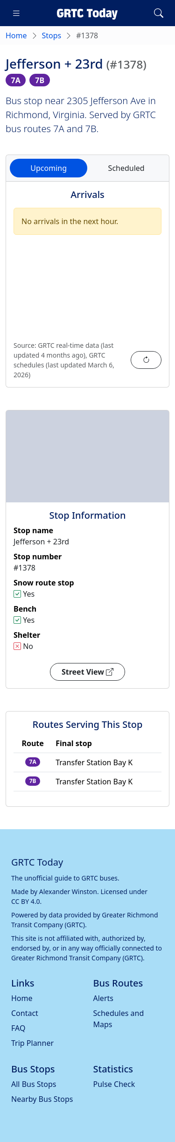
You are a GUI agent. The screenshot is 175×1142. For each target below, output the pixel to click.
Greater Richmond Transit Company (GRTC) (77, 957)
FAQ (18, 1028)
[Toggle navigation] (16, 13)
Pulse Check (114, 1084)
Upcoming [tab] (48, 168)
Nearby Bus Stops (42, 1099)
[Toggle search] (158, 13)
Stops (52, 35)
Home (16, 35)
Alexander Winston (68, 891)
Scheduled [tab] (126, 168)
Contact (24, 1013)
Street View (87, 672)
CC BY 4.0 (25, 901)
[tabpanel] (87, 290)
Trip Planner (32, 1043)
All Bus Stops (33, 1084)
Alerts (103, 998)
